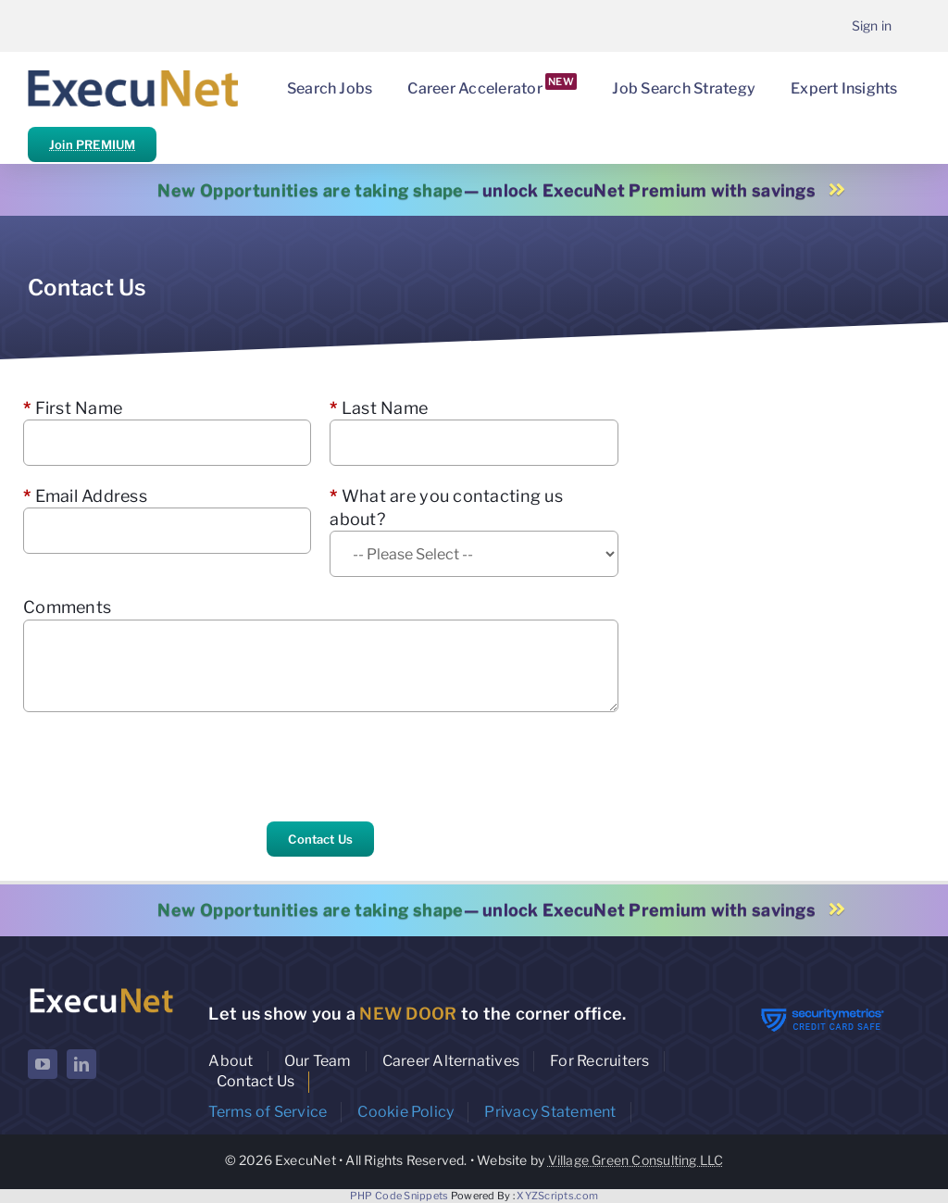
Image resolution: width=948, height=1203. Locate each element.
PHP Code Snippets (399, 1195)
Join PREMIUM (92, 144)
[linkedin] (81, 1064)
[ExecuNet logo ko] (101, 990)
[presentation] (164, 767)
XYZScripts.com (557, 1195)
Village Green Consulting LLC (636, 1160)
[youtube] (42, 1064)
